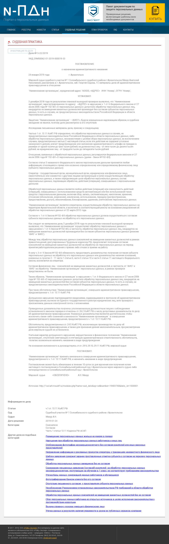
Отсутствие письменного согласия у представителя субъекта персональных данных (89, 483)
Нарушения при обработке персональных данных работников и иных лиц (84, 440)
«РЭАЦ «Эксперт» (30, 528)
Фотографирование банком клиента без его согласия (73, 479)
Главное (11, 29)
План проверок (99, 29)
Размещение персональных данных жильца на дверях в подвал (79, 436)
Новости (41, 29)
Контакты (128, 29)
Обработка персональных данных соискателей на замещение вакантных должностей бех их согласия (98, 495)
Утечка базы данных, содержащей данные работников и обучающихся (82, 475)
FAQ (115, 29)
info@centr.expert (50, 538)
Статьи (55, 29)
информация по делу (21, 51)
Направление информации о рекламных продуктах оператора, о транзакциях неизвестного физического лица (102, 452)
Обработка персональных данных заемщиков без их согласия (78, 463)
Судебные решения (75, 29)
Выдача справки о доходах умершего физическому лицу (75, 506)
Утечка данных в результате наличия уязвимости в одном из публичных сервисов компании (93, 510)
